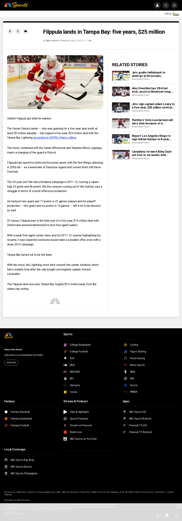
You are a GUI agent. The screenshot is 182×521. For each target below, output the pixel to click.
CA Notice (160, 492)
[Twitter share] (18, 31)
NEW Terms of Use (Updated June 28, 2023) (112, 492)
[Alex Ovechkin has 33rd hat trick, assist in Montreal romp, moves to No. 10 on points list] (121, 92)
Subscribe (11, 362)
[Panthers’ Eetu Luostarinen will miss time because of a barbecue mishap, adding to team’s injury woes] (121, 123)
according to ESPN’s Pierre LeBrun (55, 137)
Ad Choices (9, 492)
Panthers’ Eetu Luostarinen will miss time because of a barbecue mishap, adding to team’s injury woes (152, 121)
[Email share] (25, 31)
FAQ (58, 492)
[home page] (16, 5)
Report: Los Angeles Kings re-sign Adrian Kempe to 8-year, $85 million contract (152, 137)
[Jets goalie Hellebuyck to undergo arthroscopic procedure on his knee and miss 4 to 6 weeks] (121, 76)
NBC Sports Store (70, 492)
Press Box (85, 492)
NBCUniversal (23, 500)
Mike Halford (52, 40)
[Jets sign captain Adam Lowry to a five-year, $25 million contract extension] (121, 107)
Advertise (21, 492)
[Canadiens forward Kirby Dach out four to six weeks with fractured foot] (121, 155)
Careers (31, 492)
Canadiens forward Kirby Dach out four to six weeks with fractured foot (152, 153)
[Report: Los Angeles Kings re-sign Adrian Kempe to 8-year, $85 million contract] (121, 139)
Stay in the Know (13, 349)
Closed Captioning (46, 492)
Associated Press (140, 79)
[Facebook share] (10, 31)
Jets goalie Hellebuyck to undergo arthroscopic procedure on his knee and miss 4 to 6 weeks (153, 74)
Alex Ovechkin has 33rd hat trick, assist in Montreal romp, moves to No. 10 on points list (151, 90)
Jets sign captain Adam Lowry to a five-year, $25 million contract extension (153, 105)
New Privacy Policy (144, 492)
